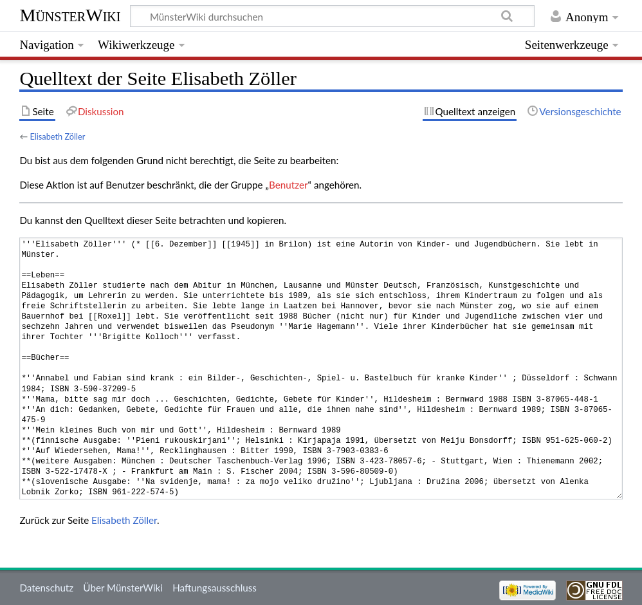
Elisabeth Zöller (57, 136)
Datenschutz (46, 587)
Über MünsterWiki (123, 587)
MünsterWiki (69, 15)
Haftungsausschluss (214, 587)
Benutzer (288, 185)
